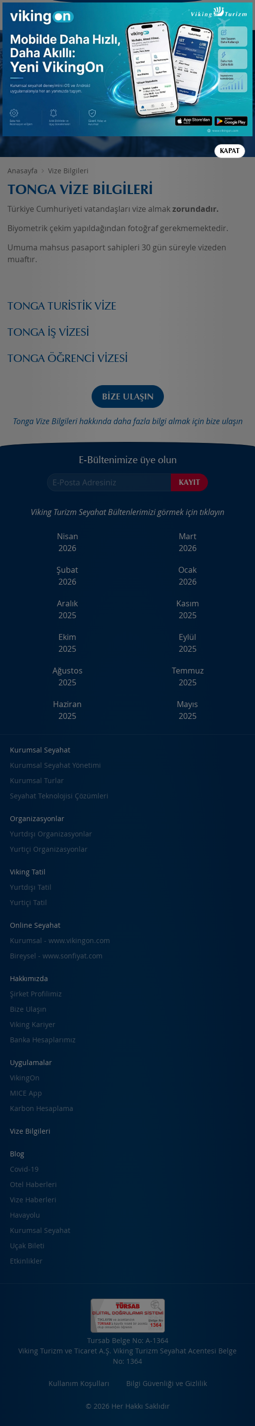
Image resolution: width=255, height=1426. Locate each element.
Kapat (230, 151)
